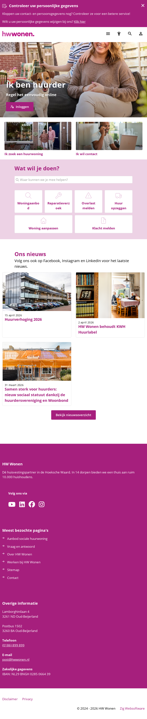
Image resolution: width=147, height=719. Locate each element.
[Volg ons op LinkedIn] (22, 504)
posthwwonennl (15, 659)
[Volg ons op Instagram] (41, 504)
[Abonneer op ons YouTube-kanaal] (11, 504)
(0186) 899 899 (13, 645)
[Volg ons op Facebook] (32, 504)
